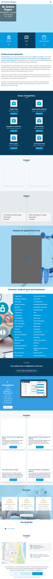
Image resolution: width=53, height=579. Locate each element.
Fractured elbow (19, 310)
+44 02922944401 (36, 548)
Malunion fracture (38, 353)
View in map (14, 553)
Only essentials (26, 573)
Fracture (36, 345)
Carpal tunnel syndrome (39, 296)
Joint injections (37, 323)
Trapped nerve (18, 312)
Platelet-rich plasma (20, 304)
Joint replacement (38, 301)
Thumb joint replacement (40, 355)
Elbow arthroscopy (38, 310)
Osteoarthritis (37, 329)
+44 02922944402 (36, 557)
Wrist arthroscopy (19, 321)
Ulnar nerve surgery (19, 323)
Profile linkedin (11, 528)
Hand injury (17, 343)
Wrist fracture (18, 332)
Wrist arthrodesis (38, 332)
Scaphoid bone (37, 315)
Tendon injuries (18, 326)
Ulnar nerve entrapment (20, 334)
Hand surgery (37, 318)
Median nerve (37, 326)
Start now (7, 407)
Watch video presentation (8, 18)
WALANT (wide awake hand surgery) (40, 349)
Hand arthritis (37, 299)
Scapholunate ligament (20, 345)
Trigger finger (18, 296)
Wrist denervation (19, 348)
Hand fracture (18, 315)
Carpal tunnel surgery (39, 321)
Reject (15, 573)
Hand (35, 312)
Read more (13, 113)
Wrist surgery (18, 301)
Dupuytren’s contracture (20, 299)
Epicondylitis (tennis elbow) (40, 304)
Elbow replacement (19, 340)
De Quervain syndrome (39, 334)
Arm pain (17, 337)
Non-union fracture (19, 353)
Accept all (37, 573)
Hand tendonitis (19, 318)
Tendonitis (17, 329)
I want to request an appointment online (26, 370)
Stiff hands (36, 343)
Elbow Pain (17, 307)
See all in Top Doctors (26, 515)
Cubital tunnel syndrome (40, 340)
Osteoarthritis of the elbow (40, 307)
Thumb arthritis (18, 355)
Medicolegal (37, 337)
